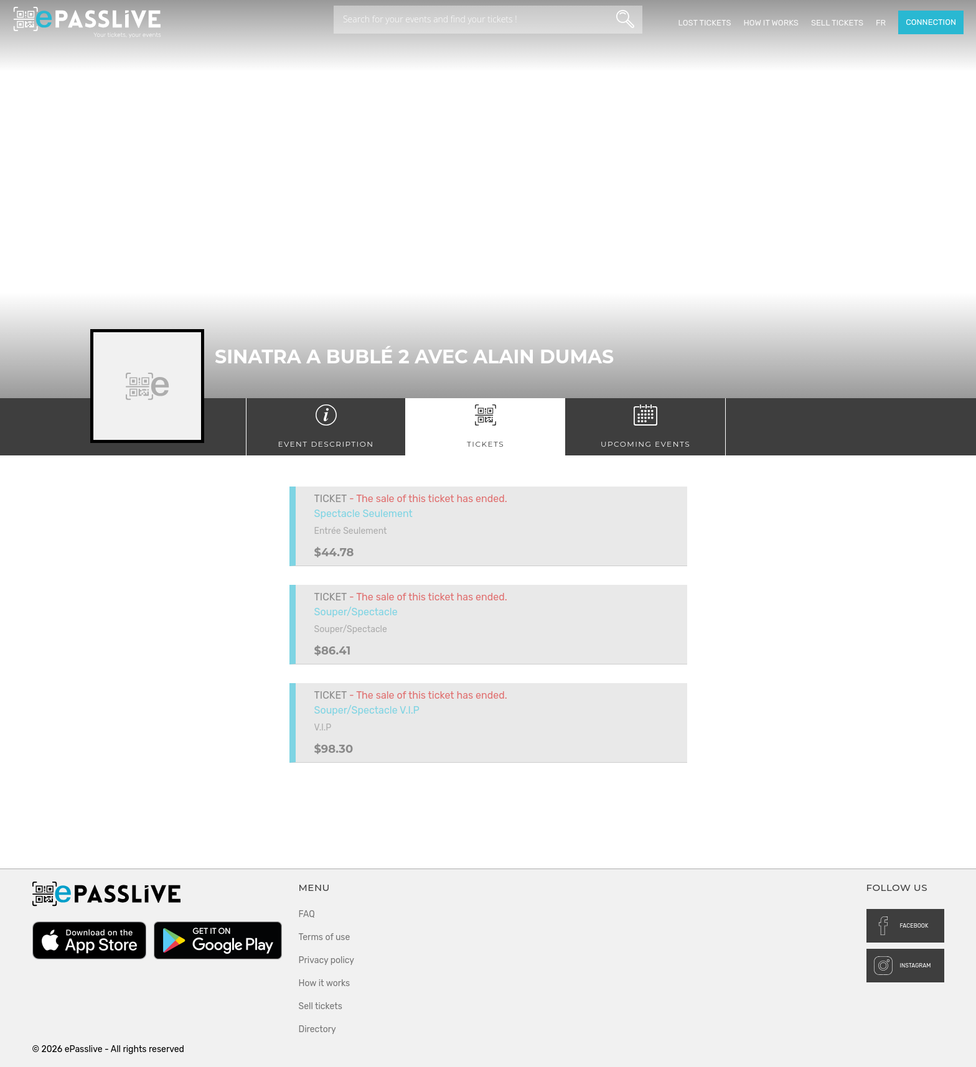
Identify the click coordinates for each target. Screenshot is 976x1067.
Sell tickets (837, 22)
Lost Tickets (704, 22)
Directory (317, 1029)
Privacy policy (327, 960)
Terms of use (324, 937)
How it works (770, 22)
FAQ (307, 914)
